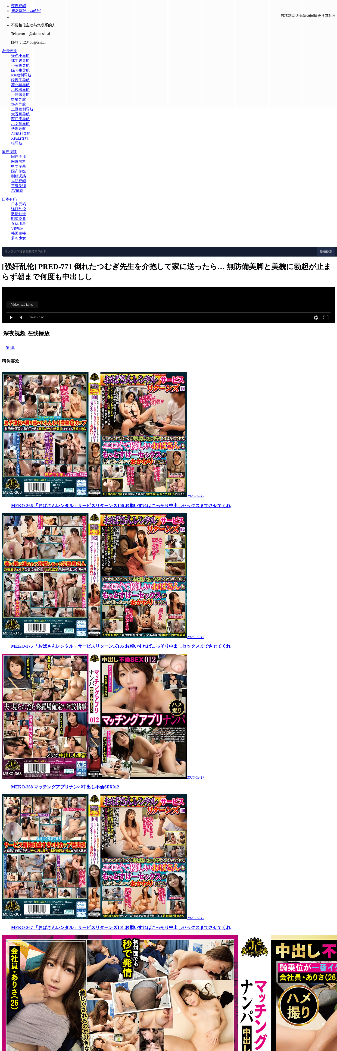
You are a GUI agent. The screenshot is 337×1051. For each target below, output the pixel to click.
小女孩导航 (20, 124)
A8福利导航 (21, 133)
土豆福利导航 (22, 109)
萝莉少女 (18, 238)
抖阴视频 (18, 181)
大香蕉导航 (20, 114)
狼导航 (16, 143)
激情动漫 (18, 214)
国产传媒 (18, 171)
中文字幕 (18, 166)
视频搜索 (326, 252)
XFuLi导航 (19, 138)
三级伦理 (18, 186)
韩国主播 (18, 233)
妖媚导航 (18, 129)
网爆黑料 (18, 161)
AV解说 (17, 191)
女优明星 (18, 224)
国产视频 (9, 152)
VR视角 (17, 228)
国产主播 (18, 157)
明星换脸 (18, 219)
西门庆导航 (20, 119)
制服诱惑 (18, 176)
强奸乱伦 (18, 209)
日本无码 (18, 204)
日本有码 (9, 199)
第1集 (10, 348)
